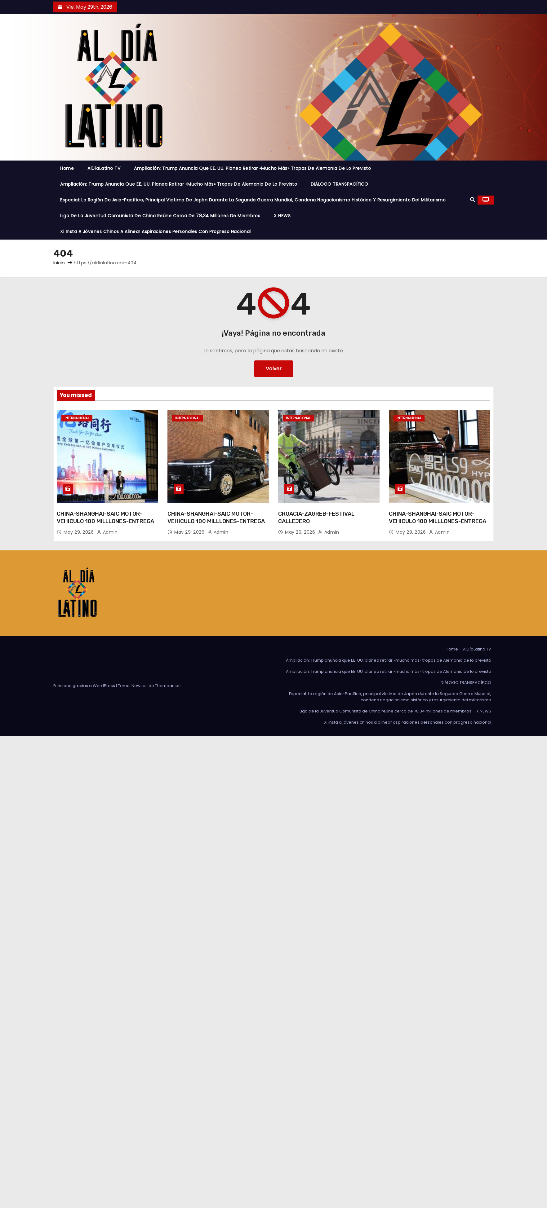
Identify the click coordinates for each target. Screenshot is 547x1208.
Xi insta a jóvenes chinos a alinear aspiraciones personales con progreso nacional (155, 231)
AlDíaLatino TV (103, 168)
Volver (274, 368)
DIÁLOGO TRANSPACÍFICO (339, 184)
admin (107, 532)
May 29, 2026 (79, 532)
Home (67, 168)
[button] (472, 199)
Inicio (59, 262)
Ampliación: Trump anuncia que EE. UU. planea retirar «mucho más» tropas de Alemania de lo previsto (252, 168)
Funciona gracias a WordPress (84, 686)
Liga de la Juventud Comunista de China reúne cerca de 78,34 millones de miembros (160, 216)
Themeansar (168, 686)
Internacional (76, 418)
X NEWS (282, 216)
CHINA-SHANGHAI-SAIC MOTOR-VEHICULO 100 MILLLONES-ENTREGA (105, 517)
